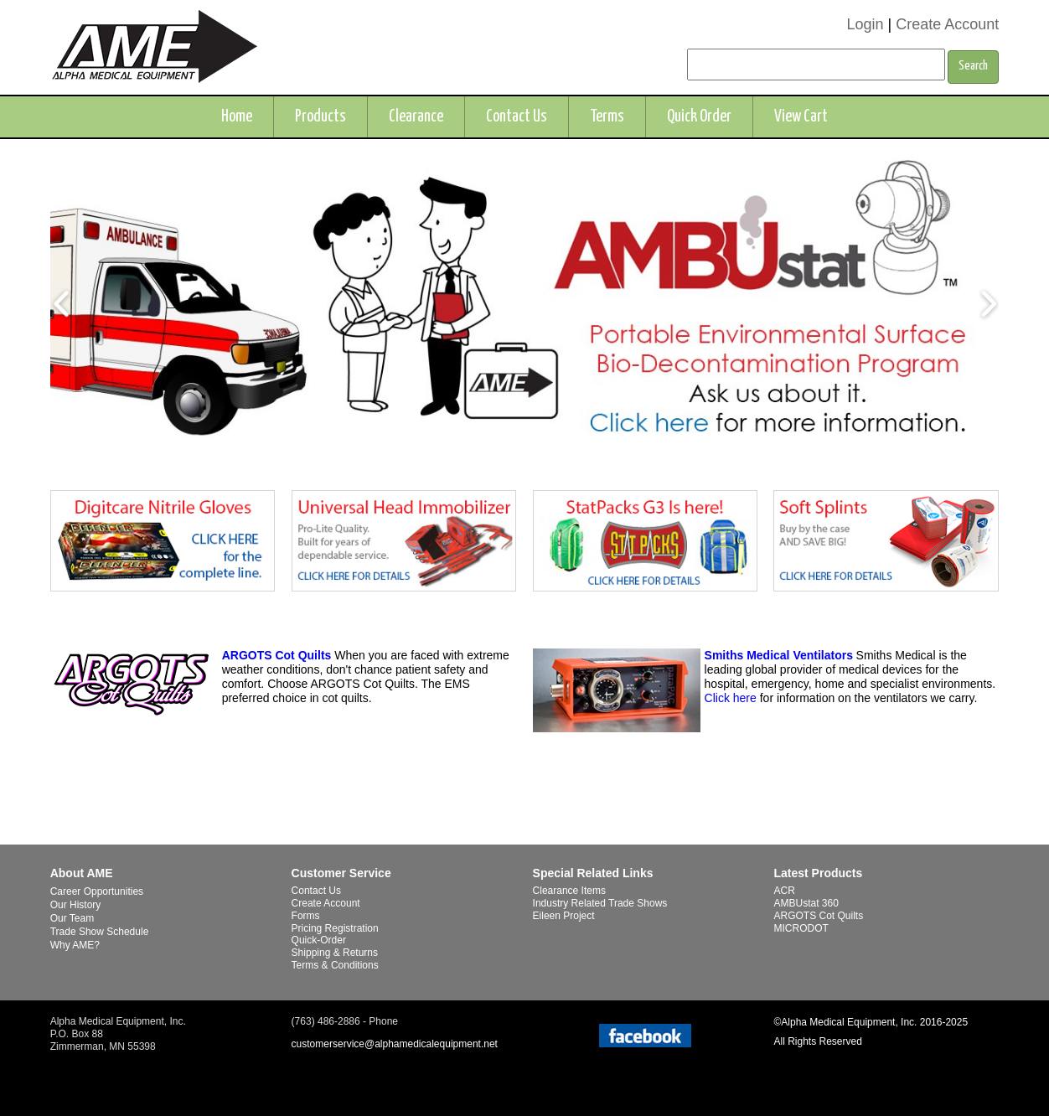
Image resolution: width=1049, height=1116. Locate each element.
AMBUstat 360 (805, 903)
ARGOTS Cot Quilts (277, 655)
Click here (731, 698)
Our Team (72, 918)
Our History (75, 905)
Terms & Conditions (335, 965)
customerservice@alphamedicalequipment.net (395, 1044)
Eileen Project (564, 916)
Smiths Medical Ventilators (779, 655)
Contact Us (516, 117)
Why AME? (75, 945)
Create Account (947, 24)
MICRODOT (800, 928)
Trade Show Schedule (99, 932)
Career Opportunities (96, 891)
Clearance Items (569, 890)
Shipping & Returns (335, 952)
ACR (783, 890)
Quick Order (699, 117)
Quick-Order (319, 940)
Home (236, 117)
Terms (607, 117)
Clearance (416, 117)
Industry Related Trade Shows (600, 903)
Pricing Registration (335, 928)
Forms (306, 916)
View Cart (801, 117)
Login (864, 24)
